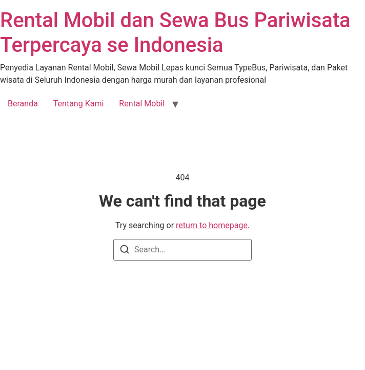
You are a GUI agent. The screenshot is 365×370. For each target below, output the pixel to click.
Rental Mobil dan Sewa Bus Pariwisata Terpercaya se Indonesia (175, 32)
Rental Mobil (142, 103)
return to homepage (212, 225)
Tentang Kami (78, 103)
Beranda (23, 103)
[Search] (124, 251)
